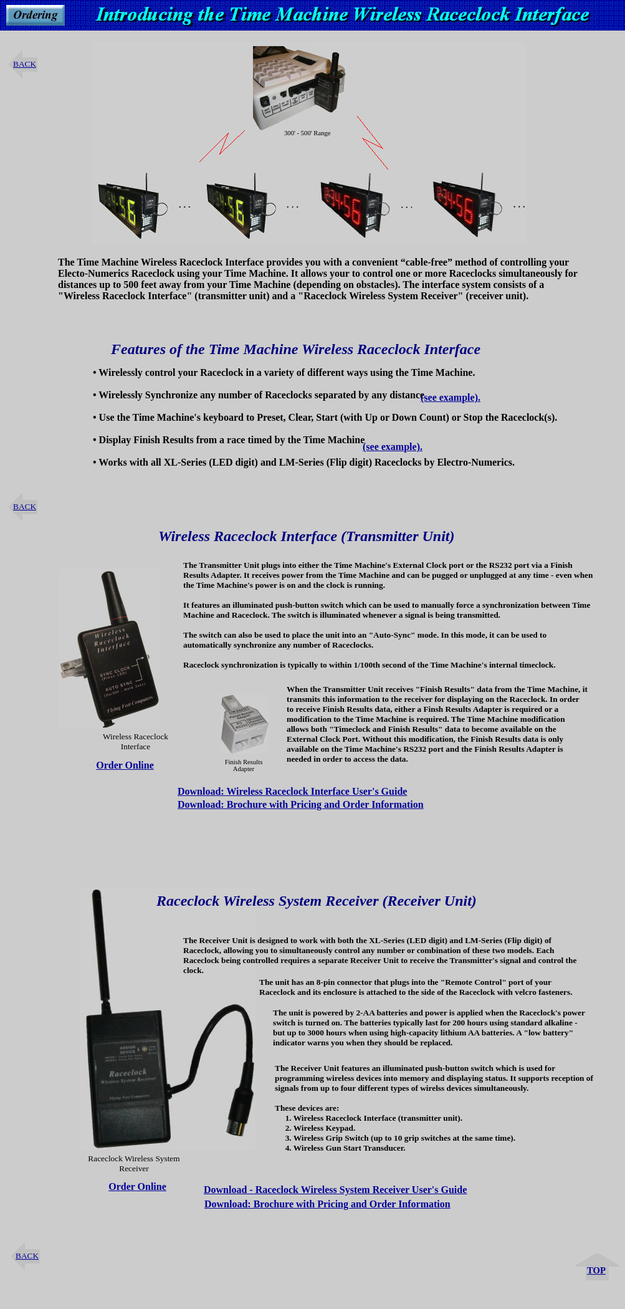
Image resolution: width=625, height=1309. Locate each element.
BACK (24, 64)
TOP (596, 1270)
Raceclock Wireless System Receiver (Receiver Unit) (316, 901)
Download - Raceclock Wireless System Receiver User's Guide (335, 1189)
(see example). (450, 397)
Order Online (125, 765)
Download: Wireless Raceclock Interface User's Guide (292, 791)
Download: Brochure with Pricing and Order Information (301, 804)
